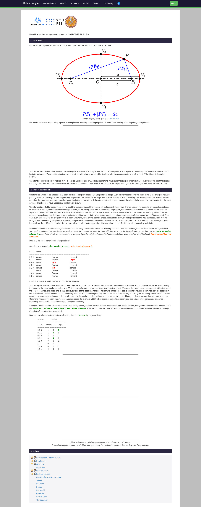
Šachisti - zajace (43, 474)
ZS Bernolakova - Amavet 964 (48, 477)
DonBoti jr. (40, 461)
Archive (75, 3)
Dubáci (39, 487)
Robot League (31, 3)
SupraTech (40, 467)
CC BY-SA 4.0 (113, 119)
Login (173, 3)
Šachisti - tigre (42, 471)
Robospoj (40, 493)
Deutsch (96, 3)
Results (63, 3)
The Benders (41, 500)
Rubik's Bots (41, 497)
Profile (86, 3)
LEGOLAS (40, 464)
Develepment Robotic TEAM (48, 458)
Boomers (40, 484)
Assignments (49, 3)
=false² (39, 480)
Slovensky (108, 3)
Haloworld (40, 490)
